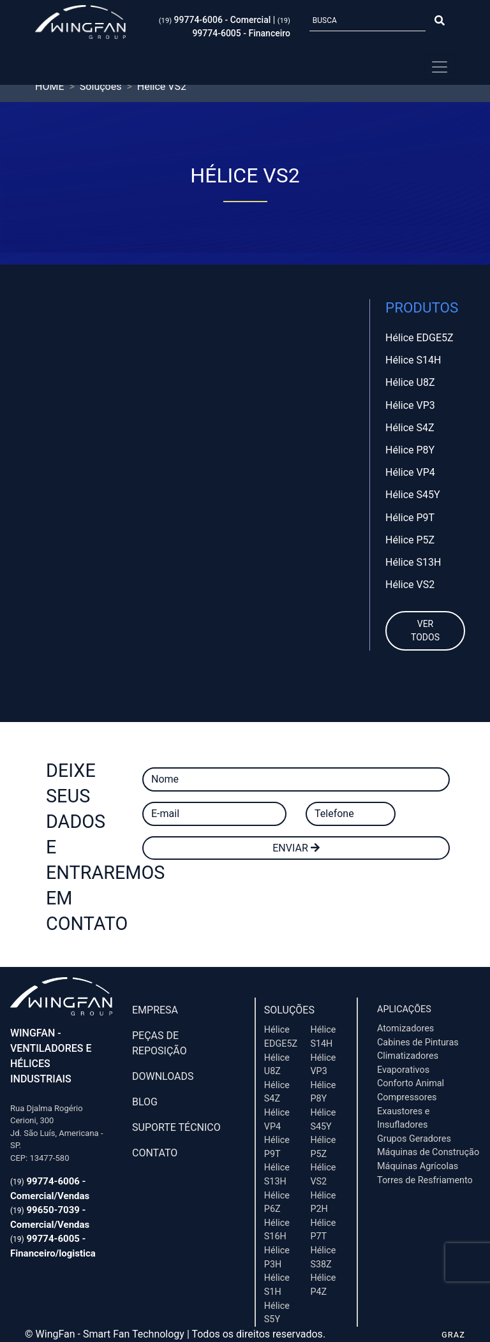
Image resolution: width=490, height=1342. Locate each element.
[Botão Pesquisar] (440, 21)
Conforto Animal (410, 1083)
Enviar (295, 848)
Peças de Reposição (159, 1043)
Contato (154, 1153)
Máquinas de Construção (428, 1152)
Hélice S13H (413, 562)
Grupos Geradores (414, 1138)
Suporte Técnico (176, 1127)
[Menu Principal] (439, 67)
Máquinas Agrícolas (417, 1166)
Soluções (289, 1010)
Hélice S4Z (409, 428)
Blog (145, 1102)
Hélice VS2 (409, 585)
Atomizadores (405, 1028)
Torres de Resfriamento (425, 1180)
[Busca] (367, 21)
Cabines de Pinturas (418, 1042)
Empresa (155, 1010)
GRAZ (453, 1334)
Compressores (407, 1097)
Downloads (163, 1076)
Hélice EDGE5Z (419, 338)
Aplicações (404, 1009)
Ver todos (425, 630)
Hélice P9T (409, 518)
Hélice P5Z (409, 540)
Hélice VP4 (410, 472)
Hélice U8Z (409, 382)
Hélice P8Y (409, 450)
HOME (49, 86)
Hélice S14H (413, 360)
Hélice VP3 (410, 405)
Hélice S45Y (412, 495)
